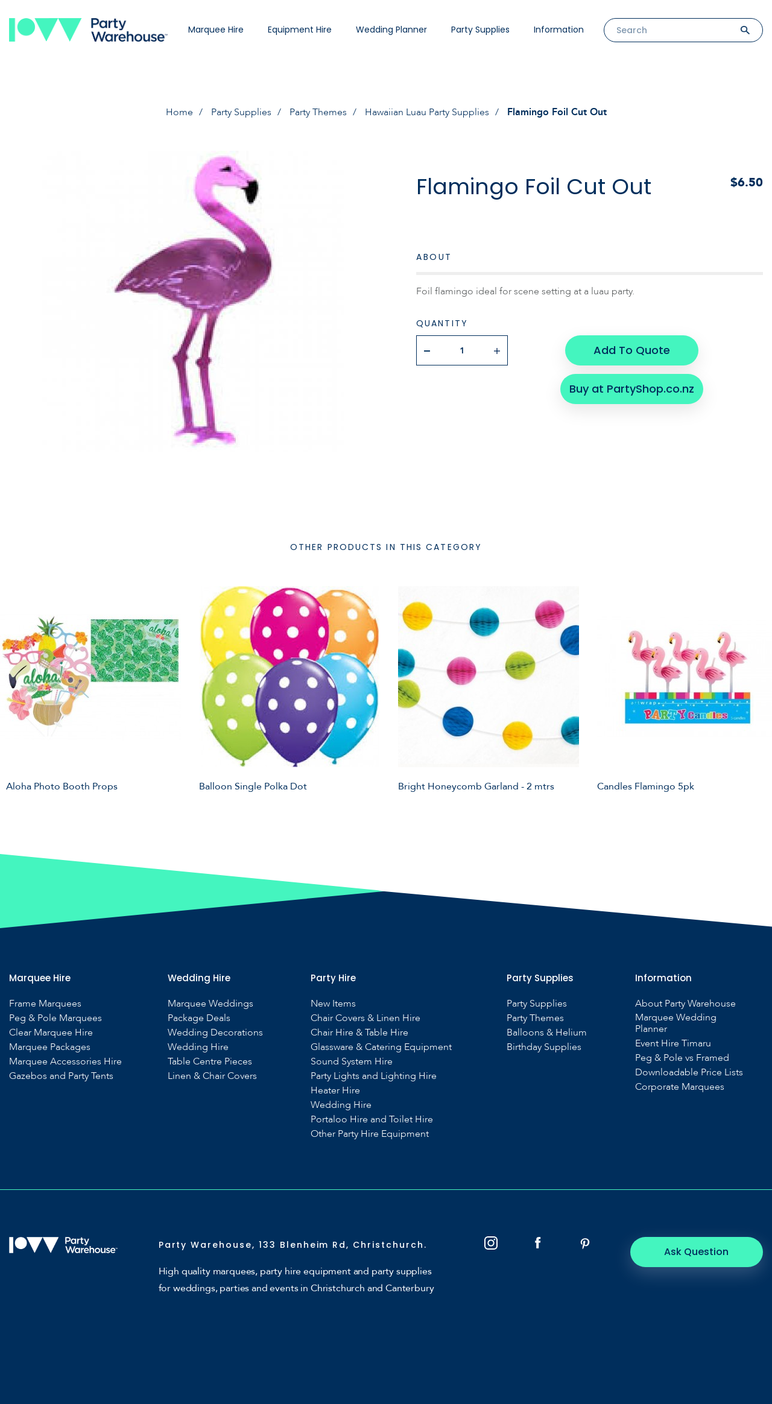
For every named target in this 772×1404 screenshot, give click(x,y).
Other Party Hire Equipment (370, 1134)
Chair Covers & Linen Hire (365, 1018)
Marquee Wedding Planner (676, 1023)
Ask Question (697, 1252)
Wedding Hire (198, 1047)
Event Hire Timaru (673, 1043)
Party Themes (318, 112)
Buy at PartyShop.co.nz (631, 388)
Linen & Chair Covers (212, 1076)
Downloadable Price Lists (689, 1072)
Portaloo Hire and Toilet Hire (372, 1119)
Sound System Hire (352, 1061)
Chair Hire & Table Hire (359, 1033)
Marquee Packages (49, 1047)
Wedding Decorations (215, 1033)
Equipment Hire (300, 30)
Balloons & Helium (547, 1033)
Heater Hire (335, 1090)
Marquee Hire (216, 30)
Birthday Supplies (544, 1047)
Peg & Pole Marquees (55, 1018)
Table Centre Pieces (210, 1061)
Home (179, 112)
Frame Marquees (45, 1004)
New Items (333, 1004)
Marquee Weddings (210, 1004)
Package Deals (199, 1018)
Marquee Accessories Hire (65, 1061)
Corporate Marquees (679, 1087)
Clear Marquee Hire (51, 1033)
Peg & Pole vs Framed (682, 1058)
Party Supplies (480, 30)
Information (559, 30)
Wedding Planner (391, 30)
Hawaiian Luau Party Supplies (427, 112)
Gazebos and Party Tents (61, 1076)
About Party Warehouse (685, 1004)
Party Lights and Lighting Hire (374, 1076)
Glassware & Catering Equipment (381, 1047)
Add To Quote (631, 350)
